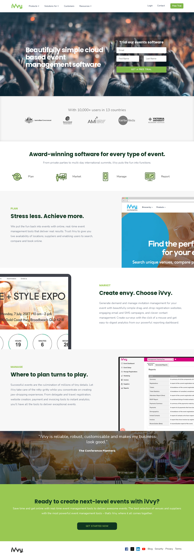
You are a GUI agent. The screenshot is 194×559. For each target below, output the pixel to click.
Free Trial (176, 5)
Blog (150, 548)
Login (150, 5)
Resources (85, 6)
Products (34, 6)
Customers (69, 6)
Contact (161, 5)
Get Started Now (97, 526)
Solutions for (51, 6)
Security (159, 548)
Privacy (169, 548)
